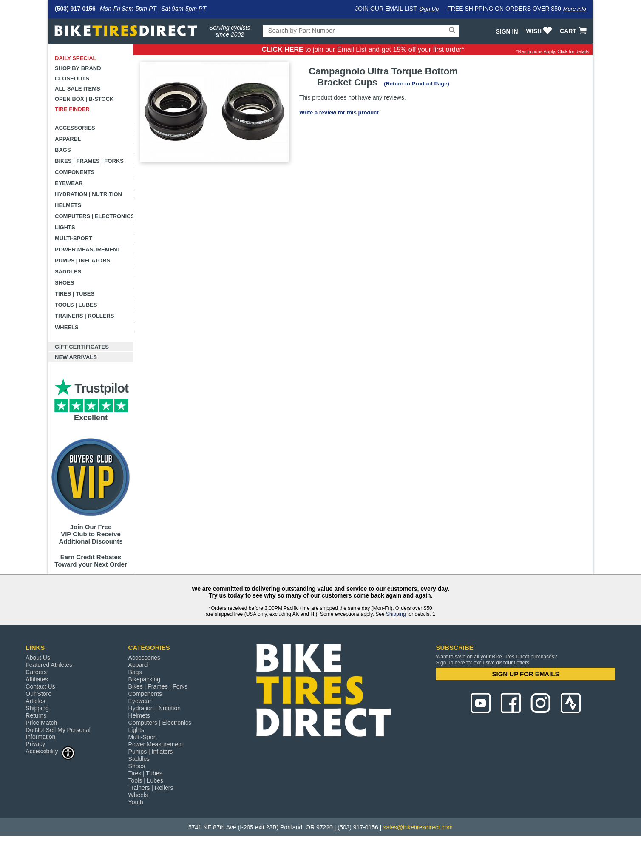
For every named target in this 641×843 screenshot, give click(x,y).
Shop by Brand (78, 68)
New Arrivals (76, 357)
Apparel (68, 139)
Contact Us (40, 686)
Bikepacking (144, 679)
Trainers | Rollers (84, 316)
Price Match (41, 722)
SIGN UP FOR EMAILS (525, 674)
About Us (38, 657)
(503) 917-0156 (75, 8)
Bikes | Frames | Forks (89, 161)
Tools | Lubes (76, 305)
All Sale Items (77, 88)
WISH (540, 31)
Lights (65, 227)
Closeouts (72, 78)
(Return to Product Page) (416, 83)
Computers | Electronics (94, 216)
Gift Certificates (82, 347)
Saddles (68, 271)
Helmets (68, 205)
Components (74, 172)
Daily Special (75, 58)
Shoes (64, 282)
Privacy (35, 743)
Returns (36, 715)
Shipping (396, 614)
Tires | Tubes (74, 293)
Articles (35, 701)
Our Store (38, 693)
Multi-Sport (73, 238)
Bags (63, 150)
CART (574, 31)
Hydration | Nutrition (88, 194)
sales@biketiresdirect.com (418, 827)
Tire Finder (72, 109)
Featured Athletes (49, 664)
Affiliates (37, 679)
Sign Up (429, 9)
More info (574, 9)
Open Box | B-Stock (84, 99)
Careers (36, 672)
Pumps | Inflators (82, 260)
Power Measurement (88, 249)
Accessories (75, 128)
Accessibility (50, 751)
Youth (135, 802)
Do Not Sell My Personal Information (58, 733)
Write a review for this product (339, 112)
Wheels (67, 327)
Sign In (507, 31)
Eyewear (69, 183)
